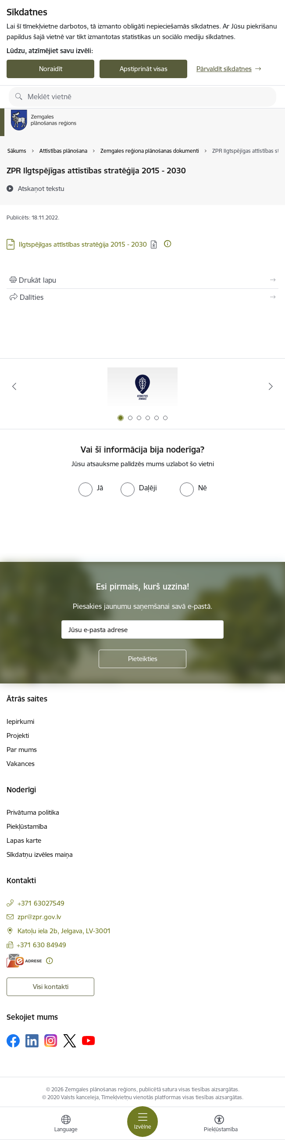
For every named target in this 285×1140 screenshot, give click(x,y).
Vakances (21, 763)
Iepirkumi (20, 721)
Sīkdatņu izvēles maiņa (40, 854)
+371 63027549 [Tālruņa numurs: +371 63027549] (41, 903)
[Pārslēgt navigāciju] (142, 1121)
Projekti (18, 735)
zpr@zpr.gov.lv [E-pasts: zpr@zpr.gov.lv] (39, 917)
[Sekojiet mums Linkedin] (32, 1040)
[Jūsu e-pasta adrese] (142, 629)
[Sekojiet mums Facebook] (13, 1040)
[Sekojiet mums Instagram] (50, 1040)
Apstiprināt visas (143, 69)
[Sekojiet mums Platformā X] (69, 1040)
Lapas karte (24, 840)
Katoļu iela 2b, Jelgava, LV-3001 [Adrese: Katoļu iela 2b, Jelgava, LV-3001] (64, 931)
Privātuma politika (33, 812)
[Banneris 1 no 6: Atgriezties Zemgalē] (142, 386)
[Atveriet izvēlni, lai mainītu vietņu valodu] (65, 1125)
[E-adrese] (24, 960)
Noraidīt (50, 69)
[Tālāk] (270, 386)
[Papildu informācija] (167, 243)
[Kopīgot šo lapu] (142, 297)
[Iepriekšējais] (14, 386)
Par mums (22, 749)
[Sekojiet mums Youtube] (88, 1040)
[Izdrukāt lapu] (142, 280)
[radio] (90, 487)
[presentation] (73, 529)
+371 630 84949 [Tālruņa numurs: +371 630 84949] (41, 945)
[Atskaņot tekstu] (41, 188)
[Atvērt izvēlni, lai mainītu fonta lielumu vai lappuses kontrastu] (219, 1125)
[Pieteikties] (142, 659)
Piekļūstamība (27, 826)
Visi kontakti (50, 986)
